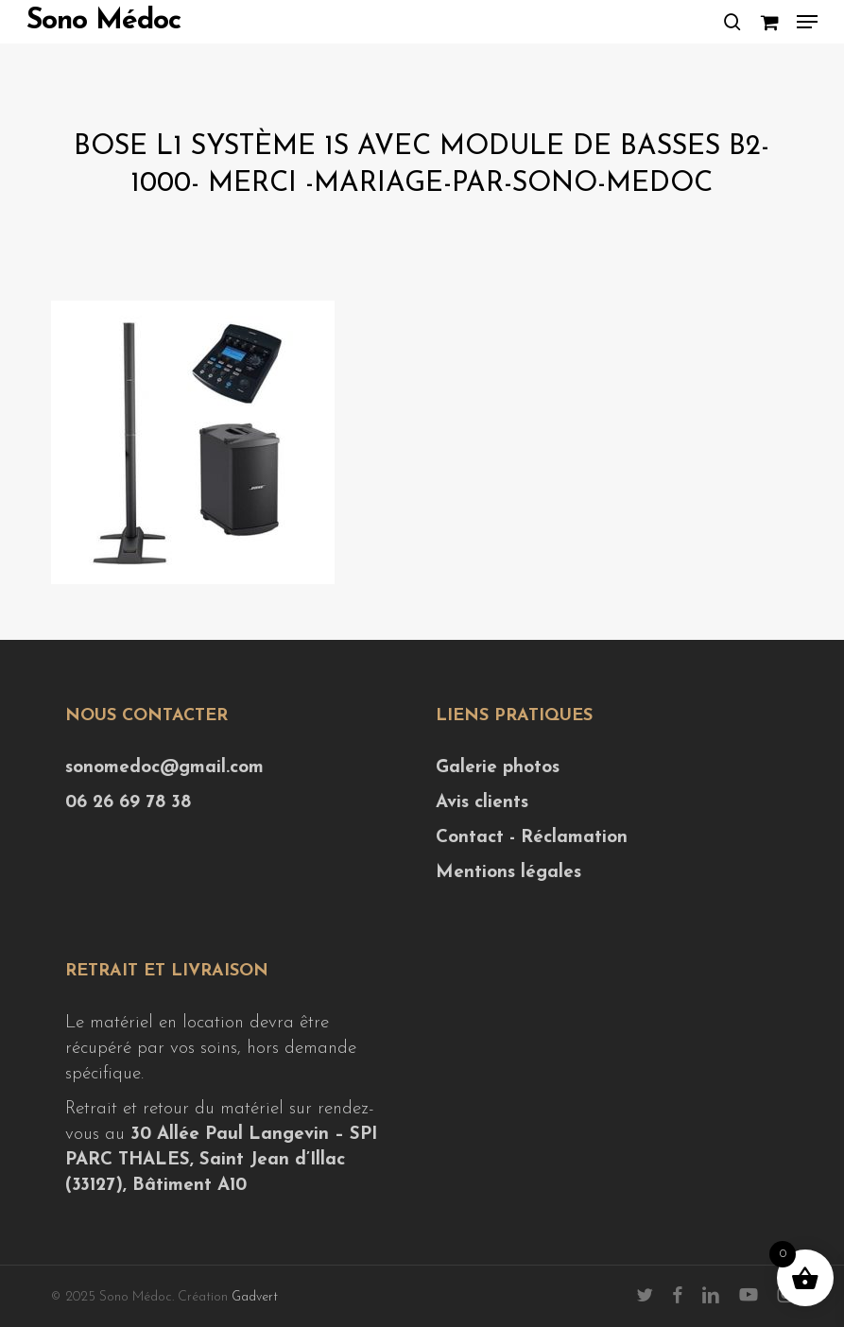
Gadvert (255, 1297)
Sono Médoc (103, 21)
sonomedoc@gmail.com (164, 768)
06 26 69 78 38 (128, 803)
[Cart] (768, 21)
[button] (807, 21)
